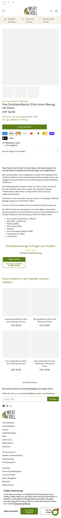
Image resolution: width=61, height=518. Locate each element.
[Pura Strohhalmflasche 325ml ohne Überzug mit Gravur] (16, 302)
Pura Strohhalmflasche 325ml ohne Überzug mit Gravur (16, 320)
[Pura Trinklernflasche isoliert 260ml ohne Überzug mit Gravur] (44, 344)
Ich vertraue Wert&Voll (29, 511)
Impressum (6, 446)
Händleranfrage (8, 459)
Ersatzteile (6, 468)
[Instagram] (7, 406)
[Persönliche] (28, 20)
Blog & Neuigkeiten (9, 478)
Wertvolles (6, 481)
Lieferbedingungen (9, 433)
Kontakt (5, 430)
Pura (4, 101)
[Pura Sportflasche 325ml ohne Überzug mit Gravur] (44, 302)
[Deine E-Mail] (24, 399)
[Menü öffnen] (3, 11)
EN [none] (9, 2)
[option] (8, 2)
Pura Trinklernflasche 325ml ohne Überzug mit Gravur (16, 362)
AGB (4, 436)
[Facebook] (4, 406)
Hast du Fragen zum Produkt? (14, 151)
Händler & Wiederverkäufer (12, 455)
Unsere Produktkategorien (12, 471)
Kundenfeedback (8, 426)
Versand (19, 117)
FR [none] (13, 2)
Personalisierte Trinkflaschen (17, 101)
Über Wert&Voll (8, 423)
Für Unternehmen (9, 452)
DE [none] (4, 2)
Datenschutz (7, 440)
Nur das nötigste (49, 511)
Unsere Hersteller (8, 475)
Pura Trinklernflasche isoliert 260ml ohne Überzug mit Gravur (44, 363)
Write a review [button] (14, 259)
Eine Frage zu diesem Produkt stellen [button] (14, 265)
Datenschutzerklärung (22, 504)
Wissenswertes (7, 485)
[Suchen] (51, 11)
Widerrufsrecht (7, 443)
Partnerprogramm (9, 462)
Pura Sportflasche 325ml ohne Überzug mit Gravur (44, 320)
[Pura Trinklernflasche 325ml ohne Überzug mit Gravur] (16, 344)
